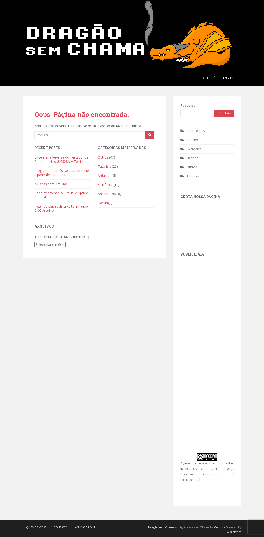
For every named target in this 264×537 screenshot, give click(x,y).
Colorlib (219, 527)
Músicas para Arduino (50, 184)
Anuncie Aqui (85, 527)
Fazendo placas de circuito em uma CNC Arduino (61, 208)
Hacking (104, 203)
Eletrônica (105, 184)
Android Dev (107, 193)
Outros (103, 157)
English (228, 78)
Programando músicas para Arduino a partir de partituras (61, 172)
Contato (60, 527)
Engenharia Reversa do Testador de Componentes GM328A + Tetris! (61, 159)
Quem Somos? (36, 527)
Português (208, 78)
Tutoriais (104, 166)
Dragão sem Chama (161, 527)
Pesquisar (188, 105)
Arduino (103, 175)
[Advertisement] (215, 291)
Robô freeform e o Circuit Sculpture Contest (61, 195)
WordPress (234, 532)
